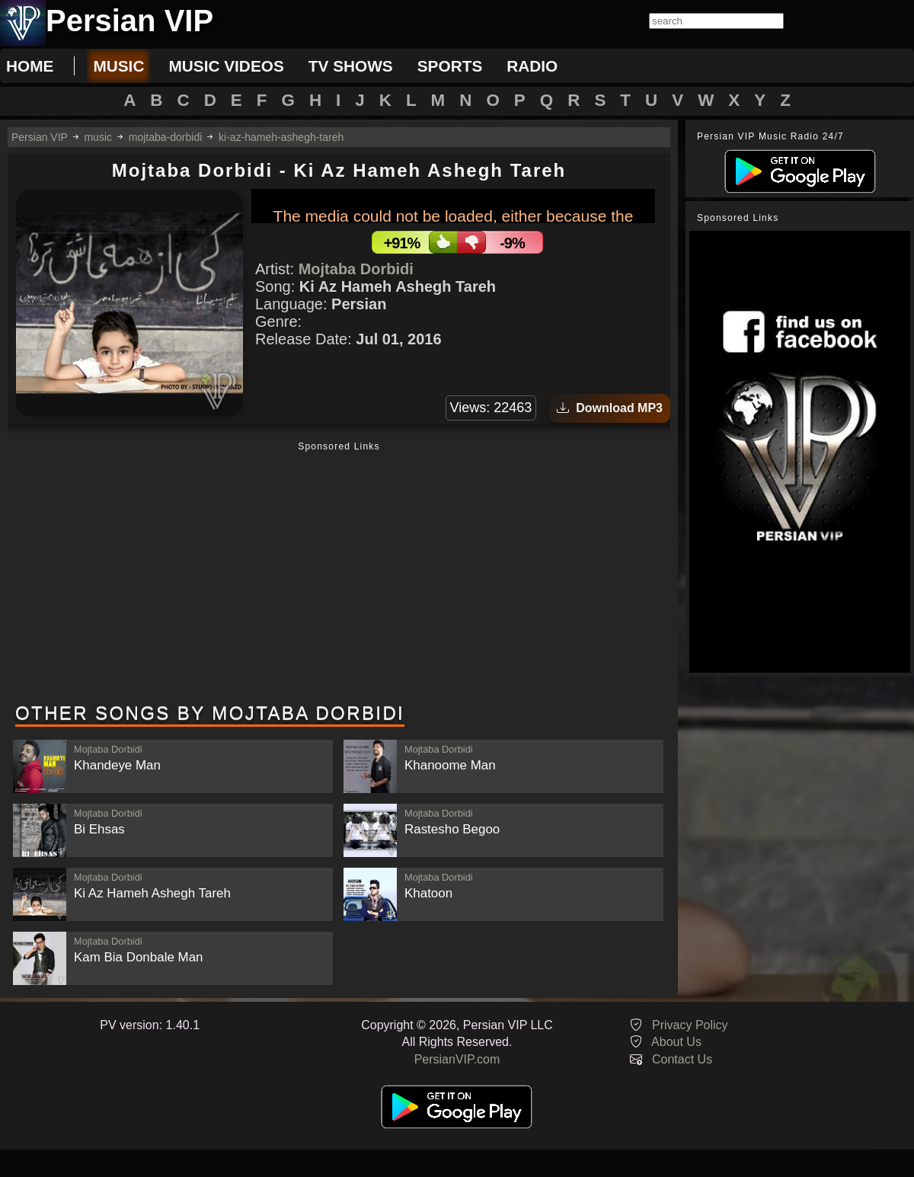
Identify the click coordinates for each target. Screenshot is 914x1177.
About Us (676, 1041)
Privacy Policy (690, 1025)
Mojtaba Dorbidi (356, 269)
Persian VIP (39, 137)
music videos (225, 66)
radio (532, 66)
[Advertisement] (339, 573)
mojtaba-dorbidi (166, 137)
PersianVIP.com (457, 1059)
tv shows (350, 66)
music (118, 66)
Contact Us (682, 1059)
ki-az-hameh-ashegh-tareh (281, 137)
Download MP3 (610, 407)
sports (450, 66)
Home (29, 66)
